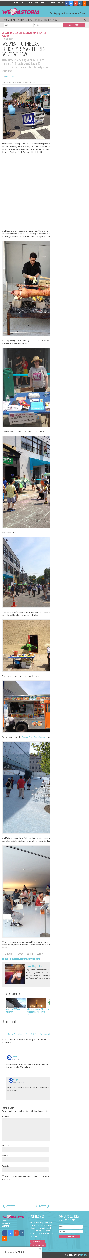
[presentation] (20, 1188)
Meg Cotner (9, 76)
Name (5, 1145)
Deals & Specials (51, 20)
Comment (5, 1117)
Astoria (19, 33)
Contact (53, 2)
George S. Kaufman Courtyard (35, 737)
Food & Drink (9, 20)
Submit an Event (38, 1245)
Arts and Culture (9, 33)
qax (19, 959)
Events (38, 20)
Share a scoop (38, 1241)
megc (15, 1079)
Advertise (30, 2)
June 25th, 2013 (17, 1059)
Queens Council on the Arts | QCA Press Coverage (27, 1034)
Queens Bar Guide (42, 2)
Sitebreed (83, 1255)
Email (5, 1156)
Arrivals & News (25, 20)
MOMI (14, 959)
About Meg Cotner (34, 966)
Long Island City (29, 33)
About (22, 2)
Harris (14, 1056)
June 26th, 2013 (19, 1082)
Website (5, 1166)
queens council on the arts (31, 959)
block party (7, 959)
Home (16, 2)
